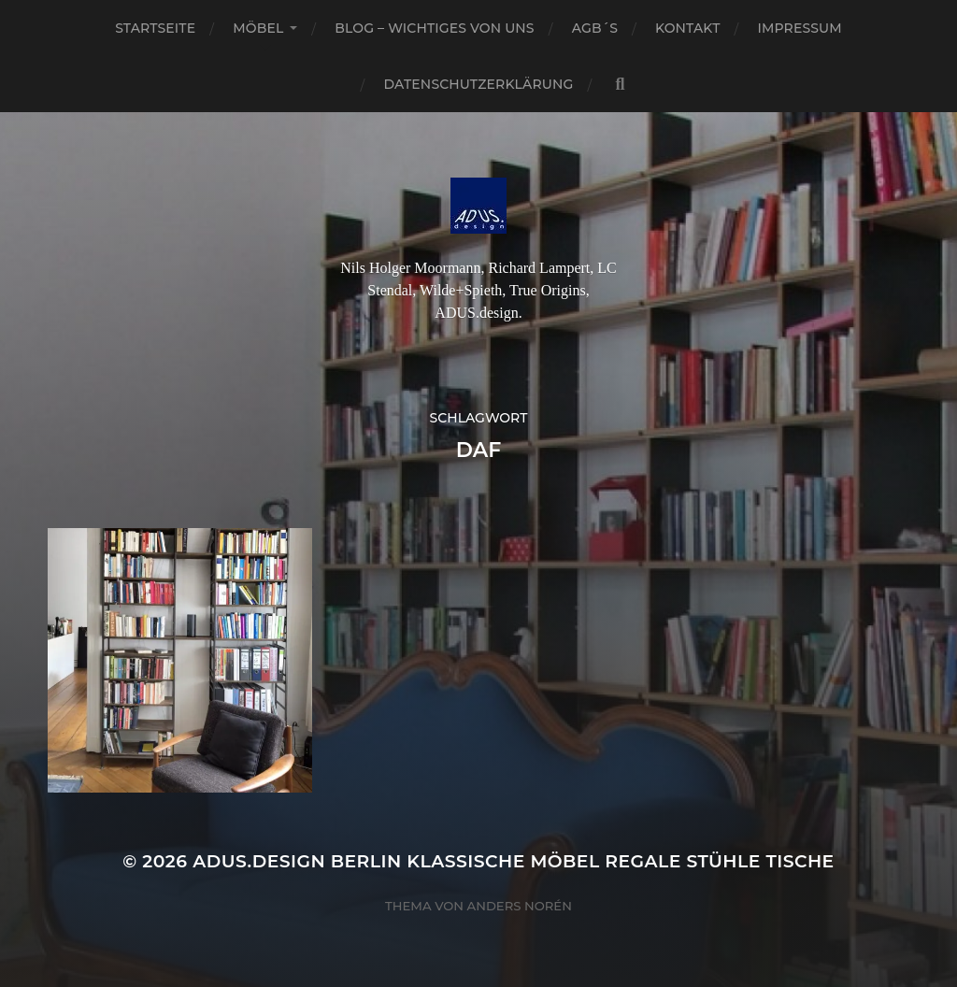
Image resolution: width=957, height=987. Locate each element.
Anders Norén (519, 905)
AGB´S (595, 28)
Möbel (258, 28)
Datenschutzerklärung (479, 84)
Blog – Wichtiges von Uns (434, 28)
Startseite (155, 28)
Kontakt (688, 28)
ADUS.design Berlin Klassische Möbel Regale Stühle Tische (514, 861)
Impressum (800, 28)
